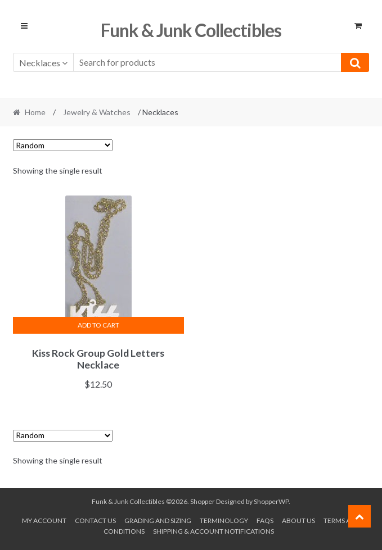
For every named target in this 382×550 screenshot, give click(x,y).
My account (44, 520)
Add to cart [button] (98, 325)
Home (35, 112)
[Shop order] (63, 145)
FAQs (265, 520)
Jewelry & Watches (97, 112)
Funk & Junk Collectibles (191, 30)
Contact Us (95, 520)
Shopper (202, 501)
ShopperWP (271, 501)
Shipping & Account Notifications (213, 531)
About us (298, 520)
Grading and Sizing (157, 520)
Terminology (224, 520)
